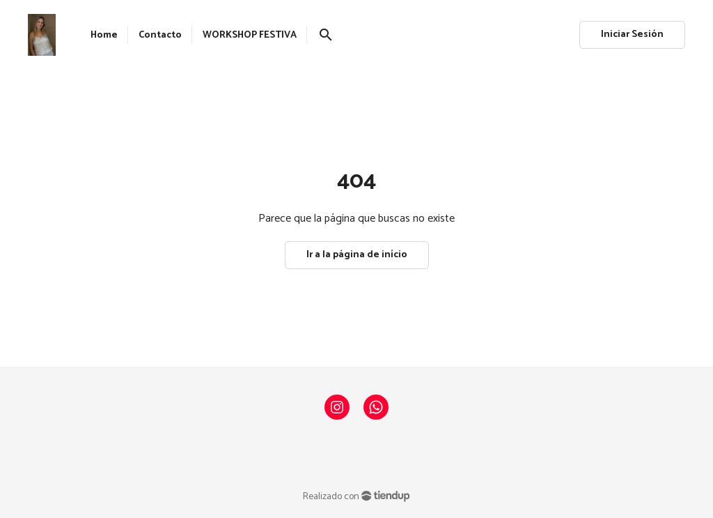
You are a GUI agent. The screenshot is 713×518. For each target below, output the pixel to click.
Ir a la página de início (356, 255)
